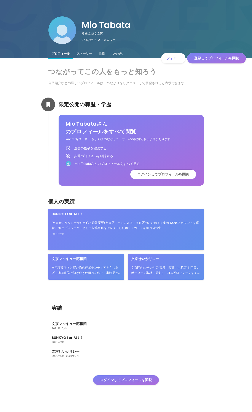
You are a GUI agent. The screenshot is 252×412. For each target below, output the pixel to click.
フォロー (173, 58)
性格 (102, 53)
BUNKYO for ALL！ (67, 214)
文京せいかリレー (145, 258)
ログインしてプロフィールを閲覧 (163, 174)
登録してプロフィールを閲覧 (216, 58)
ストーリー (84, 53)
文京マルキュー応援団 (69, 258)
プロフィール (61, 53)
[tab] (60, 53)
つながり (118, 53)
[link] (126, 229)
